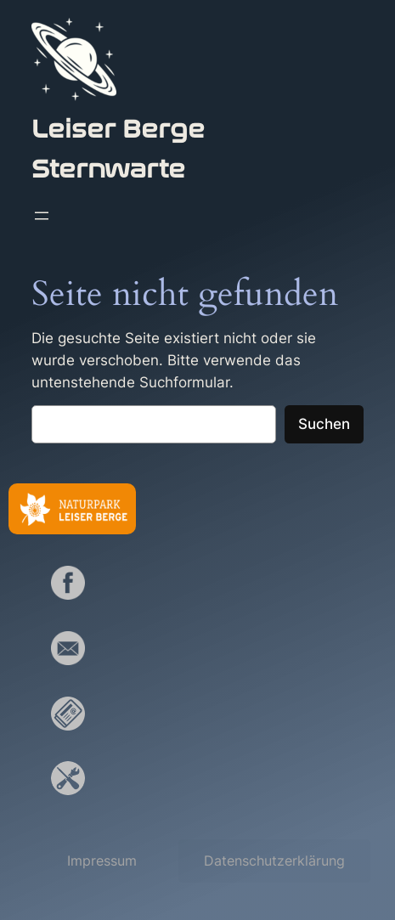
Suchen (324, 423)
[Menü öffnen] (41, 216)
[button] (102, 861)
